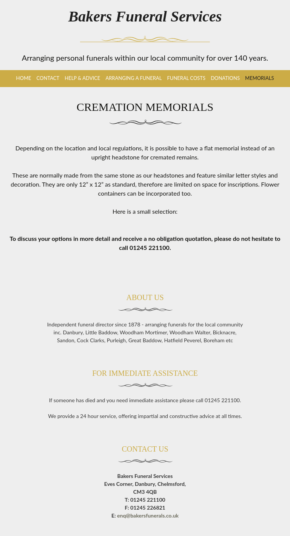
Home (23, 78)
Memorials (259, 78)
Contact (48, 78)
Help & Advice (82, 78)
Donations (225, 78)
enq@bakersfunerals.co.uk (148, 515)
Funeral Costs (186, 78)
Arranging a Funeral (133, 78)
